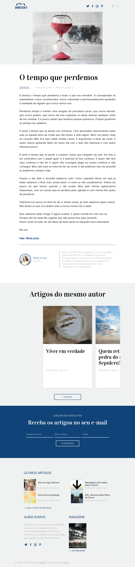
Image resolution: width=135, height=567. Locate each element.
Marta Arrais (40, 258)
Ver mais (67, 397)
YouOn (66, 562)
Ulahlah (43, 562)
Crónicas (24, 87)
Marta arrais (32, 238)
